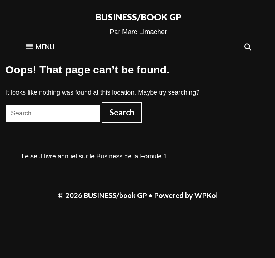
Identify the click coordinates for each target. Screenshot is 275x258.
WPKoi (206, 195)
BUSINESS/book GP (139, 16)
